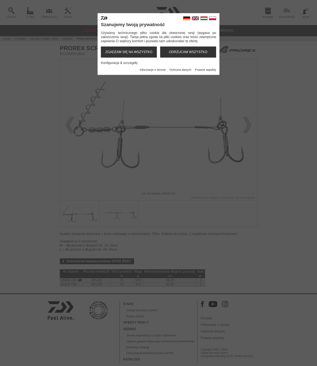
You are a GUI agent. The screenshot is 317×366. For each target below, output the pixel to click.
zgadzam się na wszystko (128, 52)
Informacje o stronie (153, 69)
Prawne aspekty (205, 69)
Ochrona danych (180, 69)
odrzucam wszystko (188, 52)
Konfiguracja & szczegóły (119, 63)
